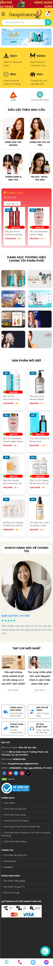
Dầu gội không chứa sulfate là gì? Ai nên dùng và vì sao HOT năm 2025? (40, 678)
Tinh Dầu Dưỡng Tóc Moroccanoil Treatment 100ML (40, 440)
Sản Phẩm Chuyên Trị (14, 887)
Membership (10, 861)
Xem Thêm (13, 694)
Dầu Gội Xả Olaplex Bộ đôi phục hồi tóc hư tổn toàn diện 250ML (39, 482)
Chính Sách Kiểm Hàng (15, 841)
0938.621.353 (19, 759)
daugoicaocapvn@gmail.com (23, 763)
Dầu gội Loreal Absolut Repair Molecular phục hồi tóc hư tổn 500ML (39, 398)
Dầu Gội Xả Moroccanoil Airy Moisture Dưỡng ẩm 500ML (13, 233)
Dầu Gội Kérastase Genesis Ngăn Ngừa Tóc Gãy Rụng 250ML (13, 440)
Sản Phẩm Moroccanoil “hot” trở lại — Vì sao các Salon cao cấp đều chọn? (13, 680)
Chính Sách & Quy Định (15, 809)
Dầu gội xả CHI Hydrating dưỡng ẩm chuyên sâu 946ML (38, 233)
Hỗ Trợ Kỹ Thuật (11, 892)
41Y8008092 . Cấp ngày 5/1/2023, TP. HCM (30, 768)
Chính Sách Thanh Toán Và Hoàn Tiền (22, 826)
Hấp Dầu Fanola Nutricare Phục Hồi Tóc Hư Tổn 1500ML (12, 482)
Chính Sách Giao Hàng (15, 815)
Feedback (8, 867)
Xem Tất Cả (12, 203)
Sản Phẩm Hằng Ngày (14, 881)
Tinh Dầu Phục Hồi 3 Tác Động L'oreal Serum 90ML (40, 524)
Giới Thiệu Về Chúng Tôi (15, 855)
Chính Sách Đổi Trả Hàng (16, 820)
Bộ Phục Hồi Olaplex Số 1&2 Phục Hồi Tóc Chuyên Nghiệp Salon (13, 524)
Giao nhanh (9, 803)
